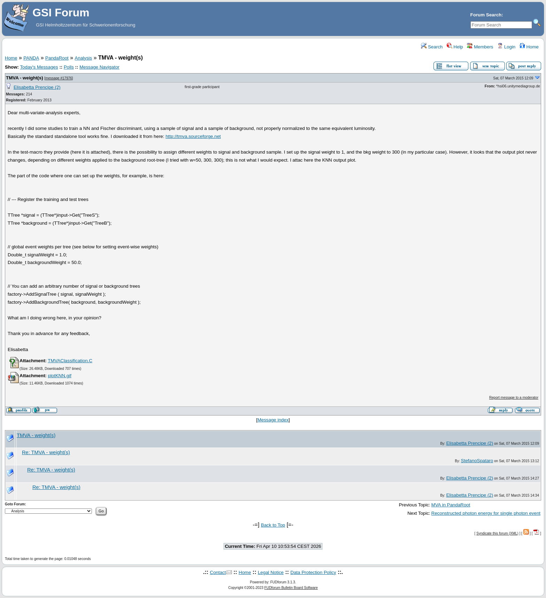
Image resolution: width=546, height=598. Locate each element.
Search (432, 46)
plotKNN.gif (59, 375)
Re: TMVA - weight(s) (46, 452)
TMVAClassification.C (70, 360)
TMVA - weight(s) (24, 77)
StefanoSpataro (477, 460)
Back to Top (273, 525)
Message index (273, 419)
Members (480, 46)
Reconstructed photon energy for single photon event (485, 513)
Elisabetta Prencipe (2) (37, 87)
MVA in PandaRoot (450, 504)
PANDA (31, 58)
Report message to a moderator (513, 397)
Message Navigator (99, 67)
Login (506, 46)
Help (455, 46)
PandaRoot (57, 58)
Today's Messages (39, 67)
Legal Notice (270, 572)
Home (529, 46)
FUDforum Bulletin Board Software (291, 588)
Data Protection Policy (313, 572)
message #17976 (58, 78)
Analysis (83, 58)
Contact (218, 572)
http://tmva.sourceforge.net (193, 136)
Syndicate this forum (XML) (497, 533)
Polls (69, 67)
